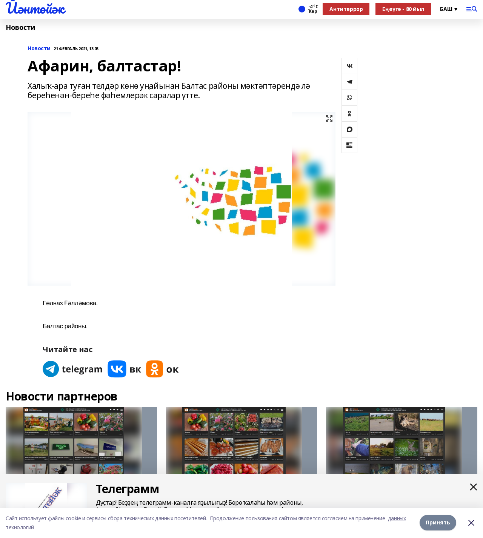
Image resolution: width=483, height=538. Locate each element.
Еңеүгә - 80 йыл (403, 8)
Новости (20, 27)
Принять (438, 522)
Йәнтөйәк (35, 8)
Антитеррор (346, 8)
